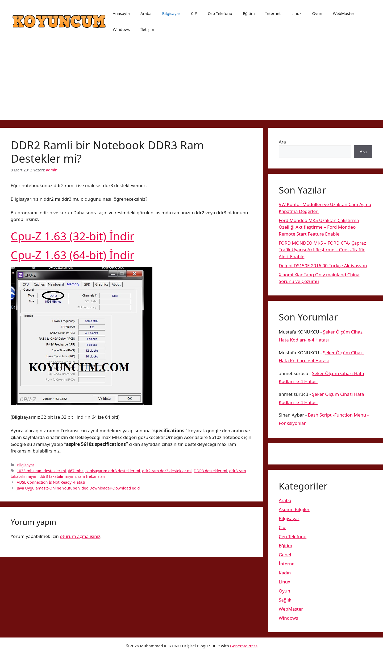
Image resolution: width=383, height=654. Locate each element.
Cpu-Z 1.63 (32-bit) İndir (72, 236)
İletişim (147, 29)
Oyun (317, 13)
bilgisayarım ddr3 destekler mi (112, 470)
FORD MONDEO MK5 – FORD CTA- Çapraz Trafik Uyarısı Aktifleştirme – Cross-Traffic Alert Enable (322, 250)
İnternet (273, 13)
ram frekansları (91, 476)
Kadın (285, 573)
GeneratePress (243, 645)
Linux (296, 13)
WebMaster (344, 13)
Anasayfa (121, 13)
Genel (285, 555)
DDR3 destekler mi (210, 470)
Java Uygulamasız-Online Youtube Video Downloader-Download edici (78, 488)
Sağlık (285, 600)
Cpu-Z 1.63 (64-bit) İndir (72, 254)
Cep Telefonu (220, 13)
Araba (146, 13)
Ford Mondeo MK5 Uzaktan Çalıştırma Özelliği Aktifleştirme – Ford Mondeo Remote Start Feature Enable (319, 227)
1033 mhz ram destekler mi (41, 470)
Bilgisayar (171, 13)
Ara (282, 142)
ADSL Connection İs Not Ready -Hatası (51, 482)
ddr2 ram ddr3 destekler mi (167, 470)
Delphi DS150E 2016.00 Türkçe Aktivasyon (323, 265)
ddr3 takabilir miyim (57, 476)
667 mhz (75, 470)
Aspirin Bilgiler (294, 509)
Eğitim (249, 13)
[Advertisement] (191, 82)
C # (194, 13)
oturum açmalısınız (80, 536)
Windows (121, 29)
